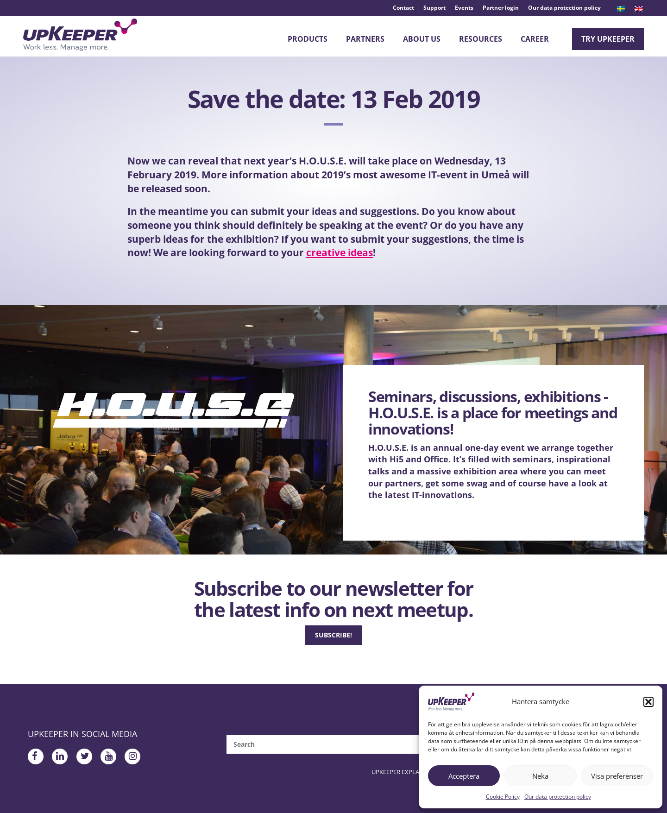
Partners (365, 39)
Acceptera (463, 776)
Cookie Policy (503, 796)
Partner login (501, 8)
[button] (648, 701)
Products (307, 39)
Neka (540, 776)
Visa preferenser (617, 776)
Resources (480, 39)
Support (434, 8)
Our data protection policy (557, 796)
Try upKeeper (608, 39)
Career (535, 39)
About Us (421, 39)
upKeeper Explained (411, 777)
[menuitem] (621, 9)
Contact (403, 8)
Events (464, 8)
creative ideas (339, 258)
